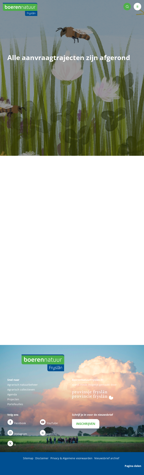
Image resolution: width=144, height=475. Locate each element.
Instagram (17, 433)
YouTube (49, 422)
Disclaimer (42, 458)
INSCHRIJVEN (85, 424)
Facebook (16, 422)
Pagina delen (133, 466)
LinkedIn (48, 433)
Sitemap (28, 458)
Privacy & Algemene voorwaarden (71, 458)
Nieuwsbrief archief (106, 458)
